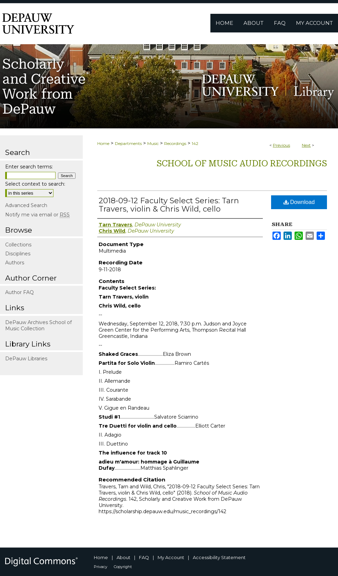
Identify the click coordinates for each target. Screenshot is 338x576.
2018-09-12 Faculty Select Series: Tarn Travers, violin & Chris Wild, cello (169, 205)
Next (306, 145)
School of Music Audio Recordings (242, 163)
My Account (171, 557)
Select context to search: (35, 184)
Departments (128, 143)
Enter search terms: (29, 167)
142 (195, 143)
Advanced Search (26, 205)
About (123, 557)
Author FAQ (19, 292)
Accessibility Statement (219, 557)
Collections (18, 245)
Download (299, 202)
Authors (14, 263)
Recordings (175, 143)
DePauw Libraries (26, 358)
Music (153, 143)
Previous (281, 145)
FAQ (144, 557)
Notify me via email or (37, 215)
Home (103, 143)
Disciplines (17, 254)
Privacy (100, 566)
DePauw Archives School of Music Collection (38, 325)
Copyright (123, 566)
